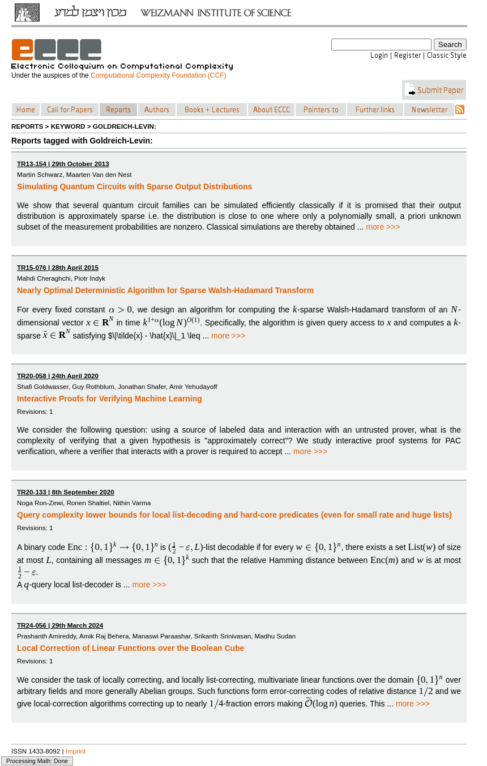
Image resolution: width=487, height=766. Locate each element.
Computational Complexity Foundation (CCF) (158, 75)
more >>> (383, 226)
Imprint (76, 751)
